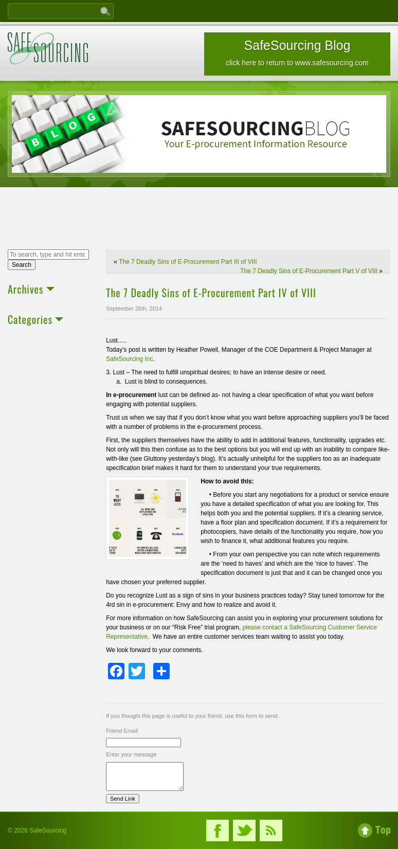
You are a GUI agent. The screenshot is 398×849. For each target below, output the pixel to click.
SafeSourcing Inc (129, 359)
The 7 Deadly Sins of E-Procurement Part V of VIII (308, 271)
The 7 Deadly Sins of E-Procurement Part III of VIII (188, 261)
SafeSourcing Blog (297, 52)
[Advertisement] (199, 219)
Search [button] (21, 264)
